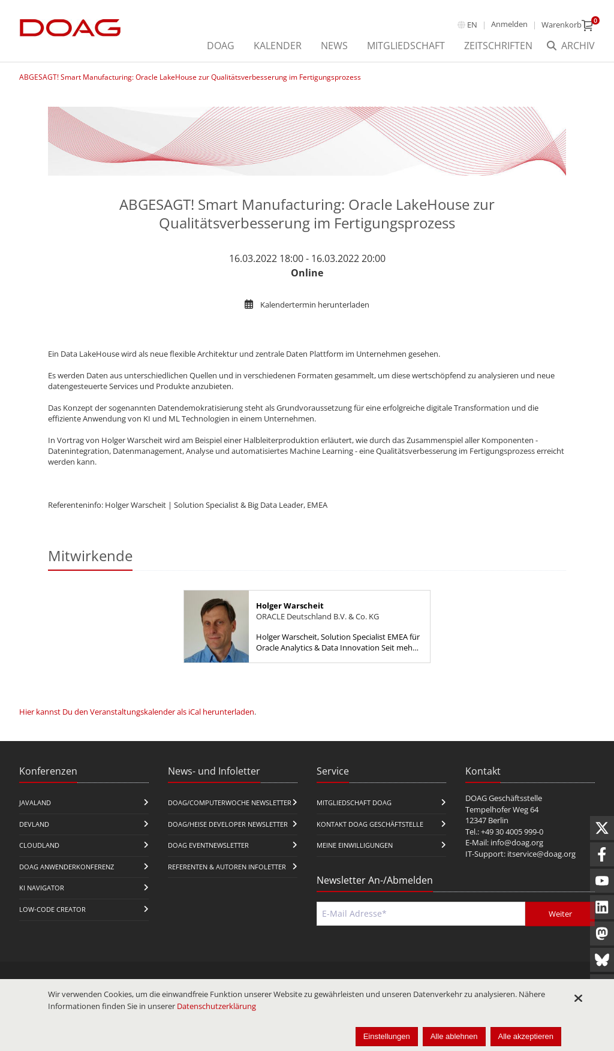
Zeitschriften (498, 45)
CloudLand (39, 845)
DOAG (220, 45)
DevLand (34, 824)
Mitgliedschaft (406, 45)
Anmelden (509, 24)
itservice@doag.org (541, 853)
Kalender (278, 45)
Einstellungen (386, 1036)
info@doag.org (516, 842)
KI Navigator (41, 887)
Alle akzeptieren (526, 1036)
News (334, 45)
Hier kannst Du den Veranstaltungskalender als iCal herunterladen (136, 711)
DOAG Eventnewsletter (208, 845)
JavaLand (35, 802)
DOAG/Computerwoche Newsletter (229, 802)
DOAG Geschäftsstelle (503, 798)
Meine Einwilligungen (355, 845)
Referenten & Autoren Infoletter (227, 866)
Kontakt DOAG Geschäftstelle (370, 824)
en (472, 24)
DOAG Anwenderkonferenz (66, 866)
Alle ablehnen (454, 1036)
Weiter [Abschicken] (560, 913)
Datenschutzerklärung (216, 1006)
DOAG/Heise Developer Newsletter (228, 824)
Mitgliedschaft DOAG (354, 802)
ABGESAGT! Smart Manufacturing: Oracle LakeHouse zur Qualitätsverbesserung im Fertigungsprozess (190, 77)
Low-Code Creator (52, 909)
